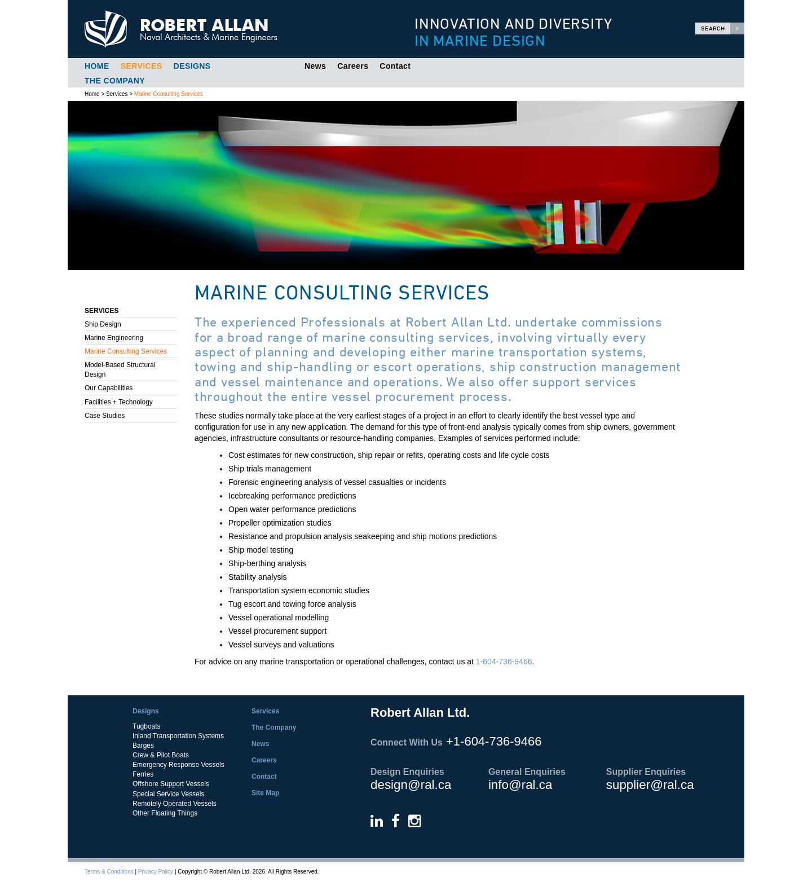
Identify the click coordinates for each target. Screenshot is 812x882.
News (315, 65)
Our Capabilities (109, 388)
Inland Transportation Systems (178, 736)
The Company (115, 80)
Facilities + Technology (119, 402)
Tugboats (147, 726)
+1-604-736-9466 (493, 741)
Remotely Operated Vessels (175, 804)
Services (141, 65)
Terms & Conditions (109, 871)
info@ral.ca (520, 785)
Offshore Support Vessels (171, 784)
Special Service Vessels (168, 794)
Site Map (265, 793)
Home (97, 65)
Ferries (143, 774)
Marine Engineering (114, 338)
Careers (352, 65)
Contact (395, 65)
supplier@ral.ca (650, 785)
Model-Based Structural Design (120, 369)
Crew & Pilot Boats (161, 755)
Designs (192, 65)
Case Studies (105, 416)
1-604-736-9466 (504, 661)
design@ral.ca (410, 785)
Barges (143, 745)
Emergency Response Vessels (178, 765)
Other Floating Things (165, 813)
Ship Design (103, 324)
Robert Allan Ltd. (226, 29)
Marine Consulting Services (168, 94)
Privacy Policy (155, 871)
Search (722, 28)
